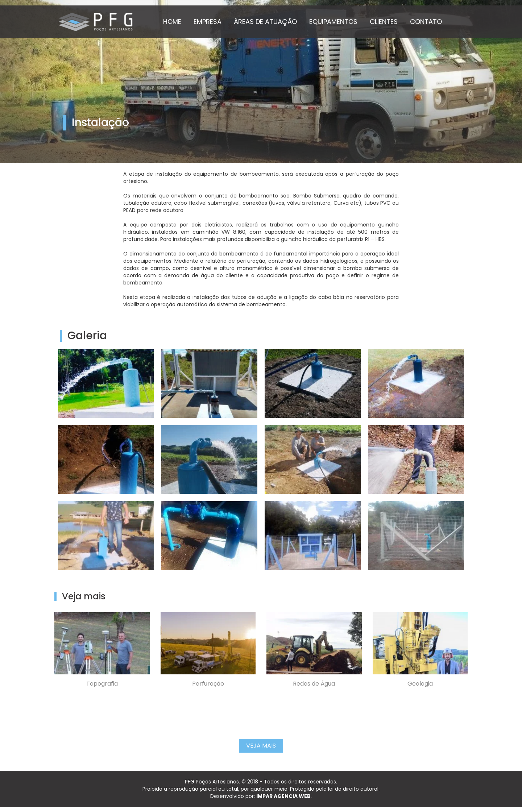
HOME (172, 21)
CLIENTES (384, 21)
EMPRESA (207, 21)
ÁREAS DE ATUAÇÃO (265, 21)
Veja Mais (261, 745)
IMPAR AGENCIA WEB (283, 796)
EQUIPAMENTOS (333, 21)
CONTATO (426, 21)
